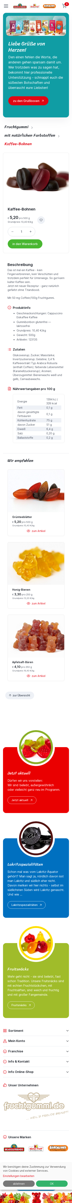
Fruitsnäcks (21, 1005)
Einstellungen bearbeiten (18, 1176)
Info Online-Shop (18, 1072)
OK (52, 1183)
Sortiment (13, 1031)
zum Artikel (36, 531)
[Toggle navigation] (6, 6)
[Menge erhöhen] (30, 231)
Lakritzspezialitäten (26, 905)
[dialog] (36, 1176)
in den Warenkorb (25, 244)
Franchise (13, 1051)
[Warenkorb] (64, 6)
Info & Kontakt (16, 1062)
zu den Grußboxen (26, 101)
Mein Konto (14, 1041)
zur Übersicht (19, 695)
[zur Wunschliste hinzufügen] (41, 220)
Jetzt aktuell (22, 800)
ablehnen (19, 1183)
